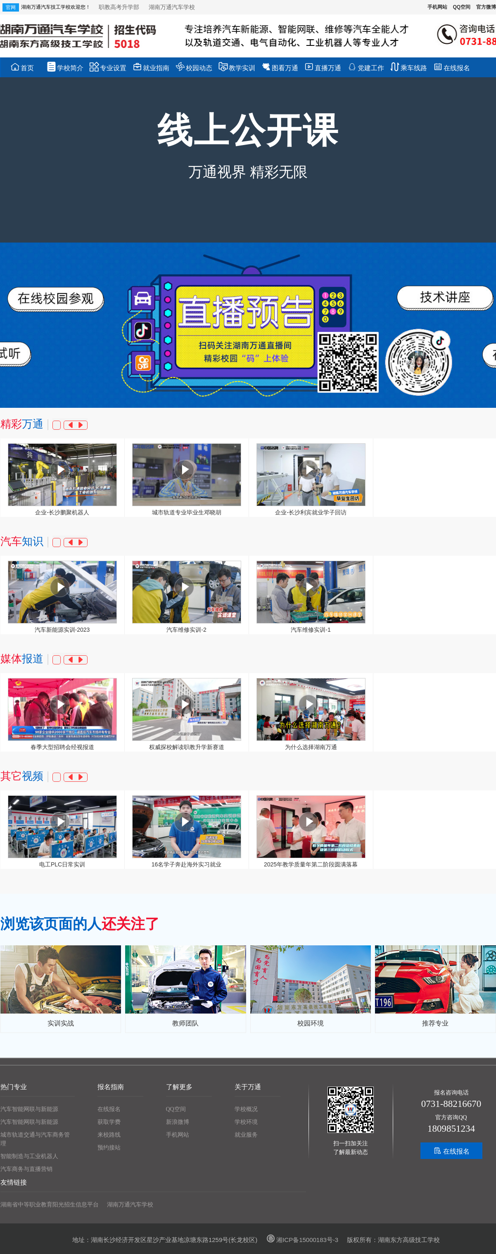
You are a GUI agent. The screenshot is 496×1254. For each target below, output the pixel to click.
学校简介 (65, 66)
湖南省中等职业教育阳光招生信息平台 (49, 1205)
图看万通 (279, 66)
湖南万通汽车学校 (172, 7)
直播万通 (322, 66)
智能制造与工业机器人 (29, 1156)
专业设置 (108, 66)
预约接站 (109, 1148)
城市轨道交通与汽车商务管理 (35, 1139)
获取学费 (109, 1122)
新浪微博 (177, 1122)
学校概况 (246, 1109)
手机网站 (437, 7)
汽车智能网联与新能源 (29, 1109)
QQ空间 (461, 7)
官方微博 (486, 7)
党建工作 (365, 66)
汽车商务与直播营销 (26, 1169)
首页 (22, 66)
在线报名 (451, 66)
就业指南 (151, 66)
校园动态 (194, 66)
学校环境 (246, 1122)
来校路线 (109, 1135)
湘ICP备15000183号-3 (301, 1239)
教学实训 (236, 66)
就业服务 (246, 1135)
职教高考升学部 (120, 7)
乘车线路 (408, 66)
